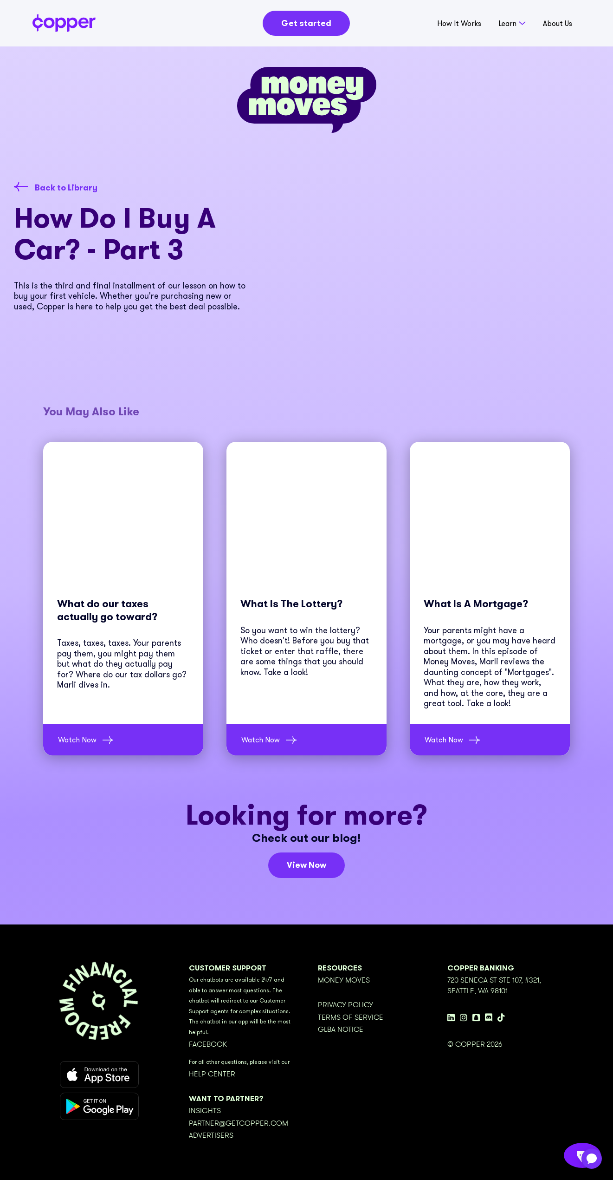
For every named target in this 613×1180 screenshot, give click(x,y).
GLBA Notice (340, 1029)
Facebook (208, 1044)
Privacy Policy (345, 1005)
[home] (64, 23)
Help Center (212, 1074)
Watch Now (77, 739)
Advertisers (211, 1135)
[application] (591, 1158)
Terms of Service (350, 1017)
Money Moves (344, 980)
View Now (306, 865)
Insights (205, 1111)
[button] (512, 26)
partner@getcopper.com (238, 1123)
